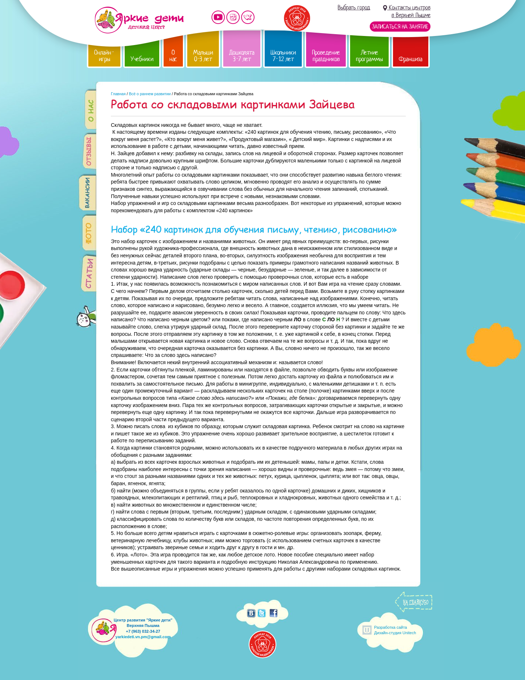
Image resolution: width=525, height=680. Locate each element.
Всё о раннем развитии (150, 94)
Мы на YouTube (218, 17)
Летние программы (369, 55)
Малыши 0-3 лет (203, 55)
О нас (173, 55)
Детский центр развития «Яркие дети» (139, 20)
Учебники (142, 59)
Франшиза (410, 59)
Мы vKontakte (248, 17)
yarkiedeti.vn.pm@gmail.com (143, 637)
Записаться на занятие (400, 26)
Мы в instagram (233, 17)
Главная (118, 94)
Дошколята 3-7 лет (242, 55)
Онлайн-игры (104, 55)
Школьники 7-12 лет (283, 55)
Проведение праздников (326, 55)
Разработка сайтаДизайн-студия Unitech (395, 630)
